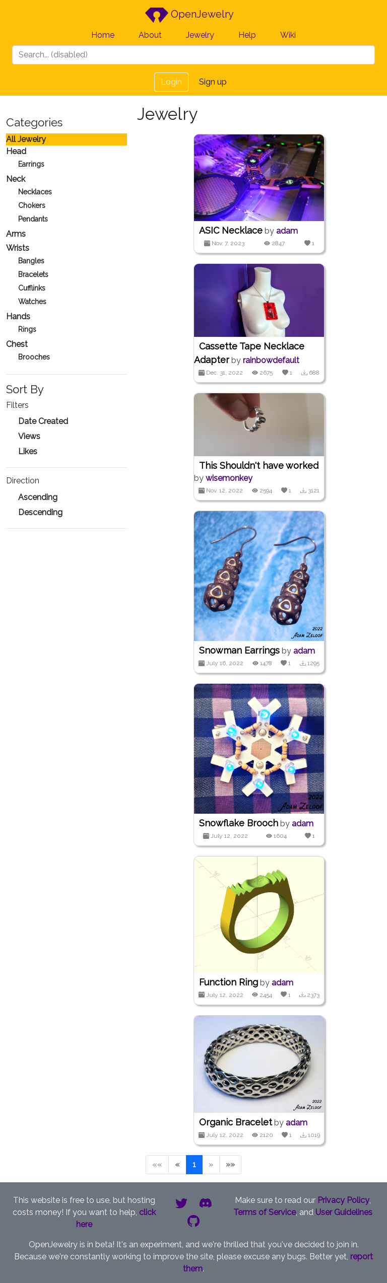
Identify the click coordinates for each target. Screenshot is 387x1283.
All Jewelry (26, 139)
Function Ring (228, 982)
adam (287, 231)
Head (16, 151)
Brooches (34, 357)
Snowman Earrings (239, 650)
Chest (17, 344)
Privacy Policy (343, 1200)
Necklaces (35, 192)
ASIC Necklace (231, 230)
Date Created (43, 421)
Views (29, 436)
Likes (27, 451)
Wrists (17, 248)
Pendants (33, 219)
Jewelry (200, 35)
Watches (32, 302)
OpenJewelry (189, 15)
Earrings (31, 164)
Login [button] (171, 82)
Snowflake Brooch (238, 823)
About (150, 35)
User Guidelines (343, 1212)
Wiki (288, 35)
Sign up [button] (213, 82)
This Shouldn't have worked (258, 465)
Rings (27, 329)
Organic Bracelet (235, 1122)
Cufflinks (31, 288)
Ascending (37, 497)
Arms (16, 234)
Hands (18, 316)
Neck (15, 179)
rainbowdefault (271, 360)
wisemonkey (229, 478)
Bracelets (33, 274)
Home (102, 35)
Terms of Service (264, 1212)
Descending (40, 512)
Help (247, 35)
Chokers (31, 205)
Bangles (31, 261)
